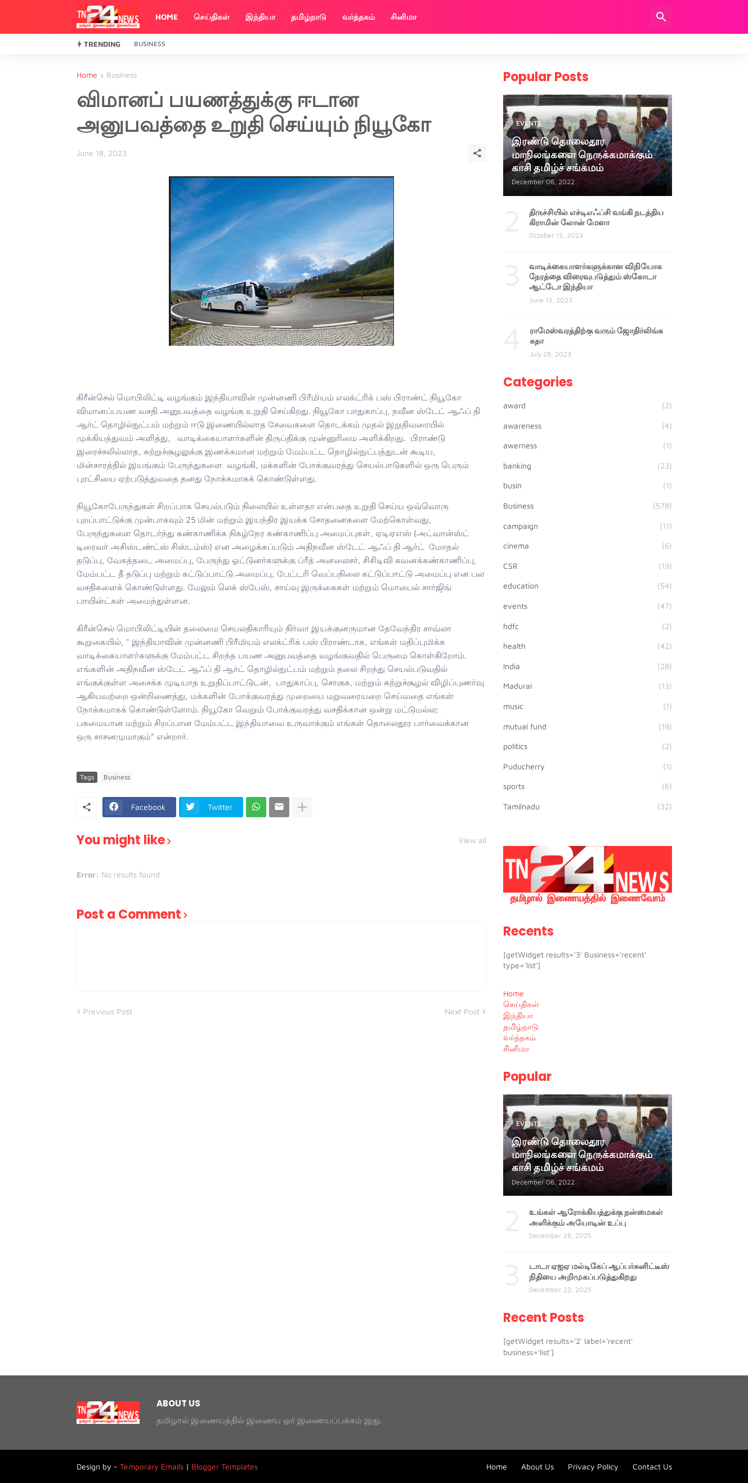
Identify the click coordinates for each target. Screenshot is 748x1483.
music (587, 706)
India (587, 666)
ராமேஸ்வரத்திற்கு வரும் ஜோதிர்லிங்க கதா (596, 336)
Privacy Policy (593, 1466)
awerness (587, 445)
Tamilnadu (587, 806)
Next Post (462, 1011)
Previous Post (107, 1011)
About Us (537, 1466)
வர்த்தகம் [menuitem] (519, 1037)
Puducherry (587, 766)
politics (587, 746)
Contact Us (652, 1466)
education (587, 585)
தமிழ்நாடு (308, 16)
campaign (587, 526)
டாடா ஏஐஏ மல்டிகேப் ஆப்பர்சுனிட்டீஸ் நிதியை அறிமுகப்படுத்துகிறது (599, 1271)
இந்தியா (260, 16)
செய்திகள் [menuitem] (521, 1004)
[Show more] (302, 807)
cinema (587, 545)
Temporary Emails (151, 1466)
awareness (587, 425)
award (587, 405)
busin (587, 485)
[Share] (477, 153)
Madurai (587, 686)
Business (149, 43)
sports (587, 786)
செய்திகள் (212, 16)
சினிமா (403, 16)
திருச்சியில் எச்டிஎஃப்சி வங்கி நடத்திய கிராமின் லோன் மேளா (596, 217)
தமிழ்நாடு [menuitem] (521, 1026)
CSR (587, 566)
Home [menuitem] (513, 993)
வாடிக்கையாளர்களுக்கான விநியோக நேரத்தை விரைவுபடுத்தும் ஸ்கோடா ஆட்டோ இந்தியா (595, 276)
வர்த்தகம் (358, 16)
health (587, 646)
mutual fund (587, 726)
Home (166, 16)
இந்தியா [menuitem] (518, 1015)
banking (587, 465)
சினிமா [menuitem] (516, 1048)
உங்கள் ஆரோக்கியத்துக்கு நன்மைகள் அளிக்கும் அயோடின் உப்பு (596, 1217)
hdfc (587, 626)
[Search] (661, 17)
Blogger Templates (224, 1466)
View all (472, 840)
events (587, 606)
